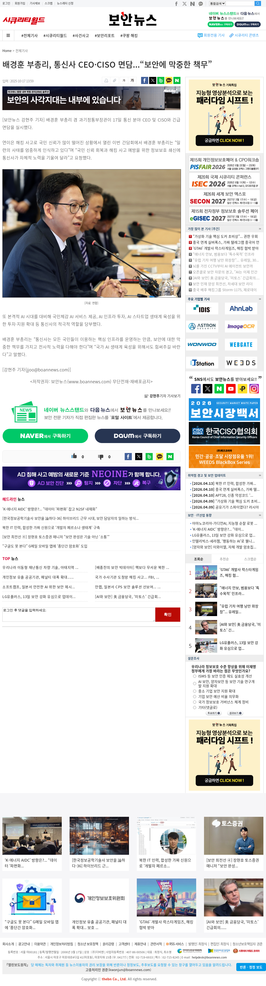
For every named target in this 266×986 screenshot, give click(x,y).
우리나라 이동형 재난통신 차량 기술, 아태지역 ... (40, 567)
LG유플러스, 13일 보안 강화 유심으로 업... (223, 535)
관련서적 (156, 943)
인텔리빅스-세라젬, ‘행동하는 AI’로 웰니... (223, 541)
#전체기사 (29, 35)
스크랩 (48, 3)
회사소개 (8, 943)
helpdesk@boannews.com (209, 957)
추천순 (224, 558)
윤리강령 (108, 943)
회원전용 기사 (214, 35)
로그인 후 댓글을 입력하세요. (78, 614)
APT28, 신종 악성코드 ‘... (222, 495)
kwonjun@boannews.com (129, 969)
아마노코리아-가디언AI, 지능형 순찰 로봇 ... (224, 523)
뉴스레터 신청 (65, 3)
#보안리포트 (105, 35)
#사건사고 (81, 35)
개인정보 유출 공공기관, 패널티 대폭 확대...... (38, 577)
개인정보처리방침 (61, 943)
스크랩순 (250, 558)
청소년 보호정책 (87, 943)
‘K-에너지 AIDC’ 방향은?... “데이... (218, 529)
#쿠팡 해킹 (129, 35)
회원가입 (20, 3)
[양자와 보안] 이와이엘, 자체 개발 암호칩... (224, 547)
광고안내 (24, 943)
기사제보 (35, 3)
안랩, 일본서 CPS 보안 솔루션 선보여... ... (128, 586)
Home (7, 50)
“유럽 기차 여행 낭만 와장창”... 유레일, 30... (226, 260)
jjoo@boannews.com (47, 369)
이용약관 (40, 943)
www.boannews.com (89, 381)
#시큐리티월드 (55, 35)
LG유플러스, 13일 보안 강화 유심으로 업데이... (39, 596)
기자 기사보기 (162, 395)
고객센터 (124, 943)
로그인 (6, 3)
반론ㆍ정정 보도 (251, 967)
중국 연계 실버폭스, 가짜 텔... (226, 489)
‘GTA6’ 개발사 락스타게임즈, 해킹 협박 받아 (226, 248)
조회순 (198, 558)
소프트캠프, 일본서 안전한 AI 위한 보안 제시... (38, 586)
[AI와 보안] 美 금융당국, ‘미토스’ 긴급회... (128, 596)
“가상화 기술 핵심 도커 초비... (226, 501)
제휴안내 (140, 943)
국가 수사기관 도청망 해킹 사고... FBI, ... (127, 577)
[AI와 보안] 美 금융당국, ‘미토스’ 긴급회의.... (226, 277)
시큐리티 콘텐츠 (247, 35)
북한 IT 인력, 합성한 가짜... (224, 483)
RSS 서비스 (176, 943)
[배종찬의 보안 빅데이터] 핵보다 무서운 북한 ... (132, 567)
